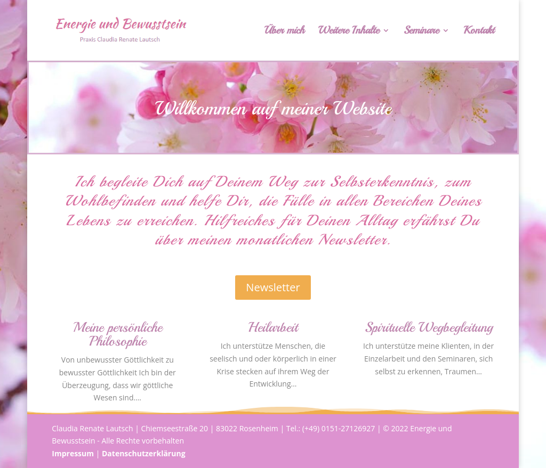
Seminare (421, 32)
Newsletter (273, 287)
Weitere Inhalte (348, 32)
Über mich (284, 32)
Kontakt (478, 32)
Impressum (73, 453)
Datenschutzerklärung (144, 453)
